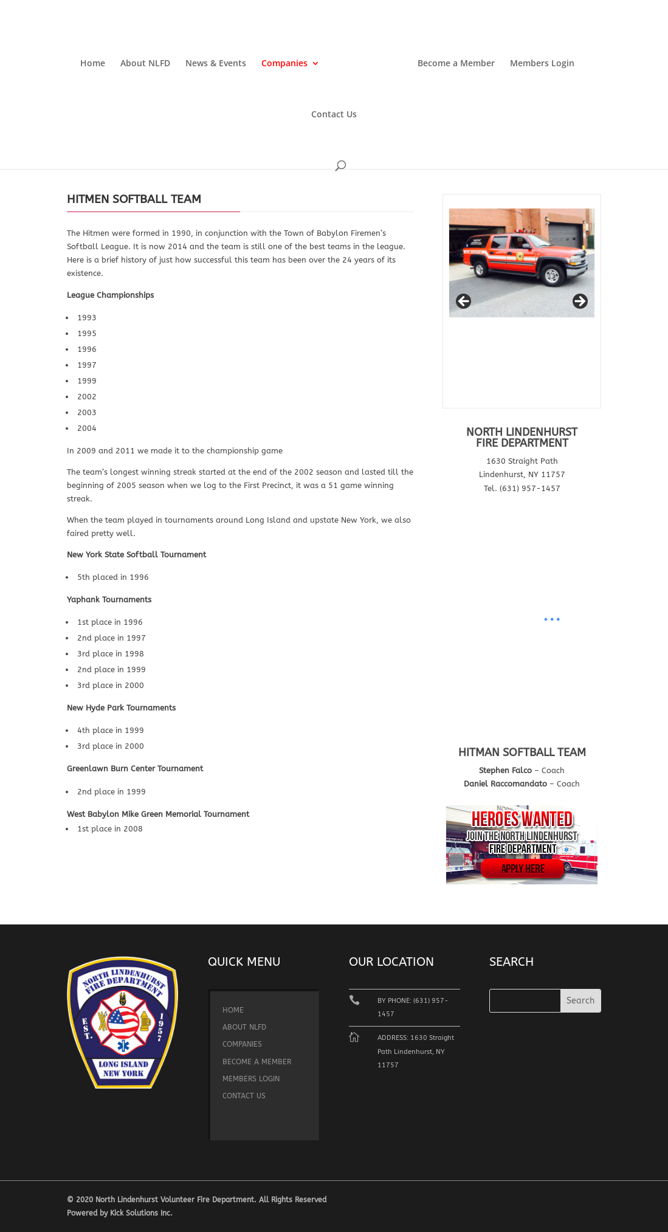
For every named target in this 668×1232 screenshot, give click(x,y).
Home (92, 64)
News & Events (215, 64)
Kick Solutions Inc (140, 1213)
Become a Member (456, 64)
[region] (521, 305)
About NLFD (145, 64)
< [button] (464, 302)
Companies (284, 64)
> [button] (579, 302)
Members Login (542, 64)
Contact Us (334, 115)
